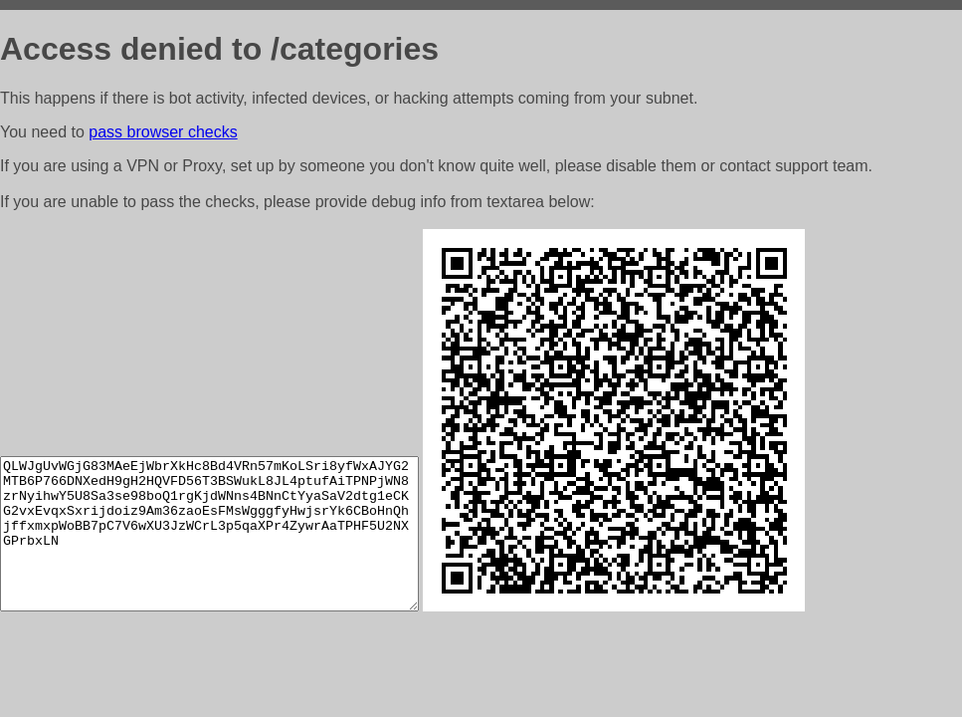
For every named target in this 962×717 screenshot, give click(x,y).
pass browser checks (163, 131)
